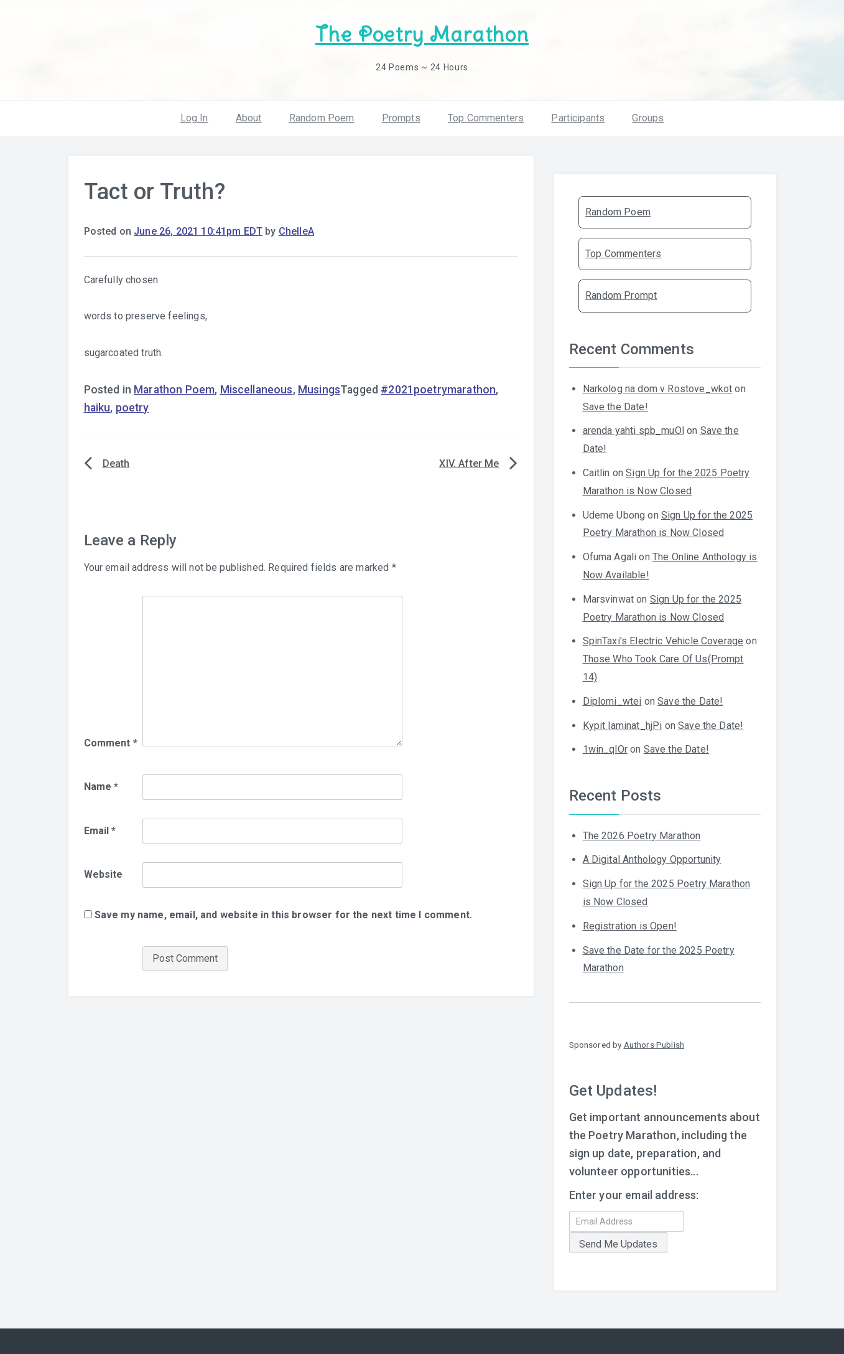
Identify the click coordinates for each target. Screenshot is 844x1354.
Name (101, 786)
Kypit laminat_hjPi (622, 725)
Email (100, 831)
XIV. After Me (469, 463)
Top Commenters (486, 118)
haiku (97, 408)
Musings (319, 389)
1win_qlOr (605, 749)
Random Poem (322, 118)
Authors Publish (654, 1045)
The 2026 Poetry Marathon (642, 836)
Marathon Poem (174, 389)
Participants (578, 118)
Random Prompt (621, 295)
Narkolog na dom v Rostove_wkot (658, 389)
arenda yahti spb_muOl (633, 430)
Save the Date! (615, 407)
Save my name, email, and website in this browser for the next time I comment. (283, 915)
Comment (110, 743)
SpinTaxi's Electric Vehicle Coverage (663, 641)
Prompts (401, 118)
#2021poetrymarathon (438, 389)
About (249, 118)
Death (116, 463)
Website (103, 874)
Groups (648, 118)
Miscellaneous (256, 389)
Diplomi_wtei (612, 701)
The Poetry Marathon (422, 34)
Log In (194, 118)
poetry (132, 408)
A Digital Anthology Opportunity (652, 859)
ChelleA (296, 231)
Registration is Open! (630, 926)
